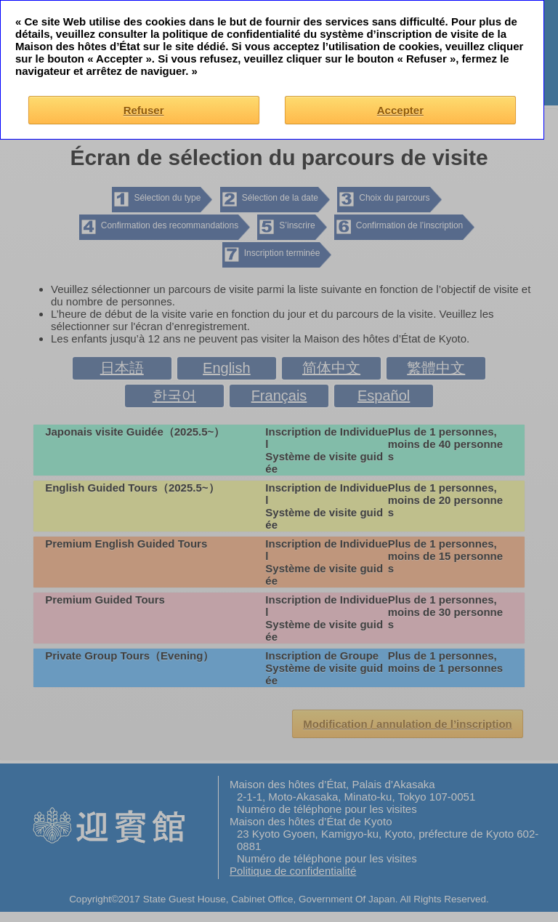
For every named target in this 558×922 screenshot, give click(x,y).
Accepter (400, 110)
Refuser (144, 110)
